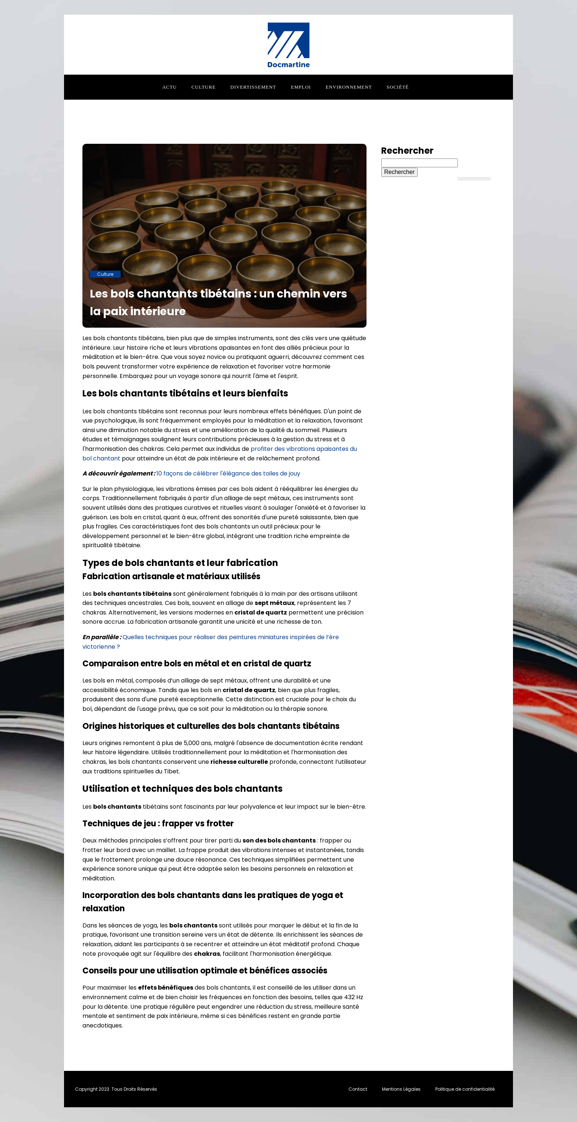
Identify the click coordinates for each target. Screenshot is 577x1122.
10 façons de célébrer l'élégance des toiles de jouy (228, 473)
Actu (169, 87)
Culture (203, 87)
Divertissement (253, 87)
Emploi (301, 87)
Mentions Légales (401, 1089)
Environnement (349, 87)
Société (398, 87)
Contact (357, 1089)
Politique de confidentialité (465, 1089)
